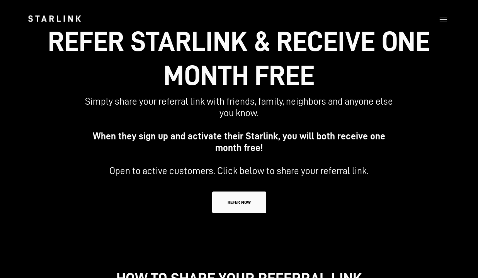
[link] (54, 18)
